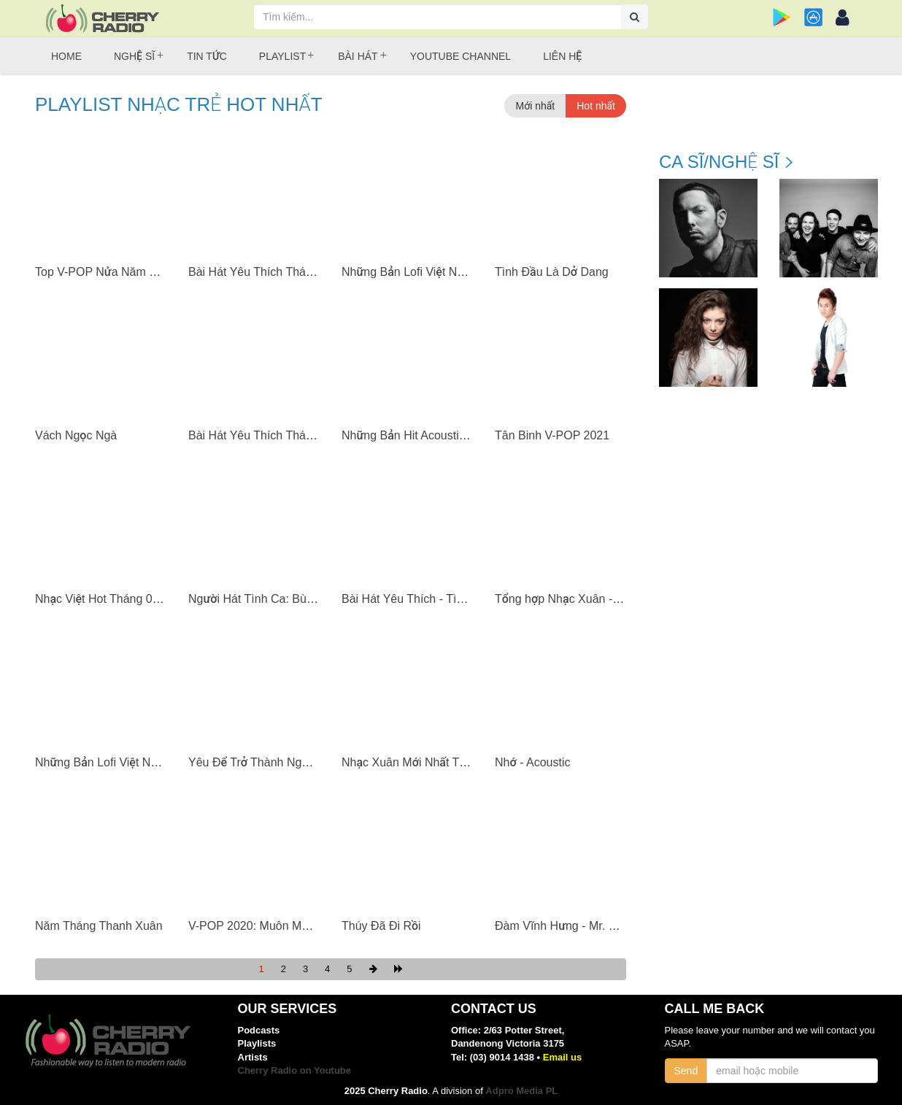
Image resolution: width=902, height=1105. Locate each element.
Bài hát (357, 56)
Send (686, 1071)
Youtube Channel (460, 56)
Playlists (257, 1043)
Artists (253, 1057)
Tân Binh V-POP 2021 (552, 435)
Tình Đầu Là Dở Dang (552, 272)
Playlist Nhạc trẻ (179, 104)
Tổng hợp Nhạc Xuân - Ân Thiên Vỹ (587, 599)
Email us (562, 1057)
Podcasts (259, 1030)
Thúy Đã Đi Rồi (381, 926)
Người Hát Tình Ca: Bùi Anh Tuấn (274, 599)
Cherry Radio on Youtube (295, 1070)
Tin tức (207, 56)
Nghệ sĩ (134, 56)
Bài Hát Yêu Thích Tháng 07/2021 (276, 272)
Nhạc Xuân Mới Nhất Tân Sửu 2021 (434, 762)
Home (66, 56)
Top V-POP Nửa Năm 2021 (105, 272)
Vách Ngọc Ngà (76, 435)
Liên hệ (562, 56)
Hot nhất (596, 106)
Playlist (282, 56)
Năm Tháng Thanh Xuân (99, 926)
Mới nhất (535, 106)
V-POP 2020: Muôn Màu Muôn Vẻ (276, 926)
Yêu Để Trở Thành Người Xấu (265, 762)
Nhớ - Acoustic (532, 762)
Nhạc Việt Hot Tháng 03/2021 (111, 599)
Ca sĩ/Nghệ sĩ (719, 162)
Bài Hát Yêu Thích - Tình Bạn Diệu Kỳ (439, 599)
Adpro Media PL (521, 1090)
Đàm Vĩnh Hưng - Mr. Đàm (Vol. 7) (584, 926)
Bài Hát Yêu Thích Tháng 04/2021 (276, 435)
